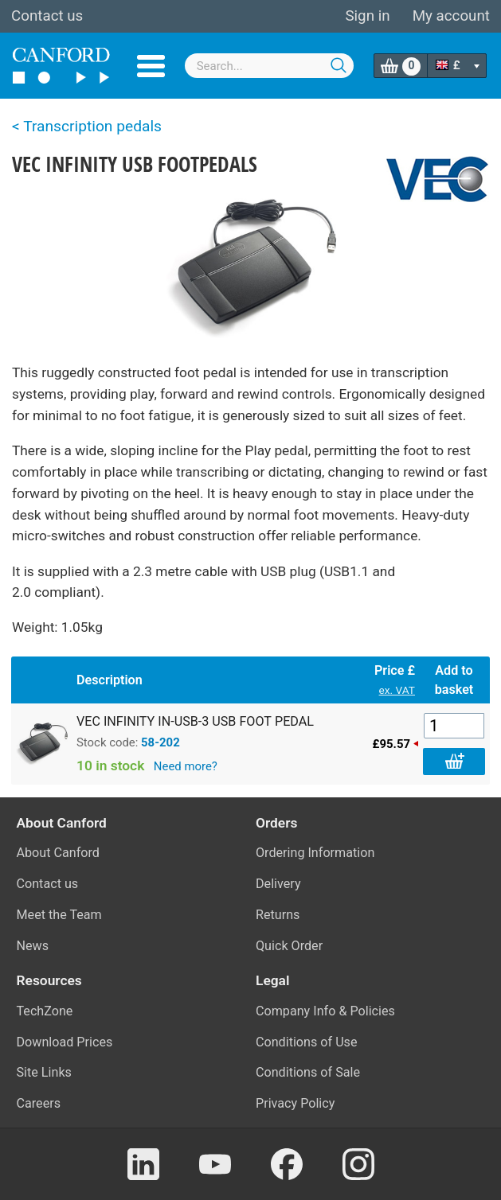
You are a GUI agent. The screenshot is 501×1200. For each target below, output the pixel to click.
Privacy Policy (295, 1103)
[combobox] (269, 65)
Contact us (47, 16)
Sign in (367, 16)
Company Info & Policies (325, 1011)
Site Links (44, 1072)
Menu (151, 66)
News (33, 945)
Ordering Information (315, 852)
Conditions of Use (307, 1042)
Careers (39, 1103)
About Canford (58, 852)
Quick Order (289, 945)
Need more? (185, 766)
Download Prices (65, 1042)
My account (451, 16)
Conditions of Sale (308, 1072)
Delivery (278, 883)
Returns (277, 914)
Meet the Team (59, 914)
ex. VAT (397, 690)
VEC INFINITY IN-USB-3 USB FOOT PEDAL (195, 721)
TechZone (45, 1011)
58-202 (160, 742)
